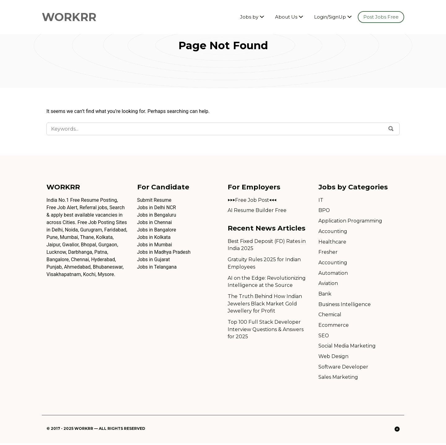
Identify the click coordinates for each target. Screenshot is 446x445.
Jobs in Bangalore (157, 230)
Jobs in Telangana (157, 267)
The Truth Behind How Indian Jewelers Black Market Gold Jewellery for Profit (265, 304)
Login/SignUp (330, 17)
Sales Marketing (338, 379)
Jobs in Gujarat (153, 259)
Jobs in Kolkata (154, 237)
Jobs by (249, 17)
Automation (333, 274)
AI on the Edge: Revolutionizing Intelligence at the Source (267, 282)
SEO (323, 337)
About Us (286, 17)
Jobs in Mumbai (155, 245)
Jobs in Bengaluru (157, 215)
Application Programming (350, 221)
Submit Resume (154, 200)
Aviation (328, 284)
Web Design (333, 358)
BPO (324, 211)
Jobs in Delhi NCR (157, 207)
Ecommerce (333, 326)
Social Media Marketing (347, 347)
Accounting (333, 232)
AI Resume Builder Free (257, 211)
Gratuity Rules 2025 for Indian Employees (265, 263)
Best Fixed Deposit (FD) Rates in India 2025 (267, 245)
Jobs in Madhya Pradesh (164, 252)
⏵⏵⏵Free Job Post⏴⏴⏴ (252, 200)
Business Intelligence (344, 305)
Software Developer (343, 368)
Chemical (329, 316)
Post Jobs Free (381, 17)
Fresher (328, 253)
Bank (324, 295)
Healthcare (332, 242)
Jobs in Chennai (155, 222)
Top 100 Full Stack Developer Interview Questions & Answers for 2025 (266, 330)
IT (320, 200)
